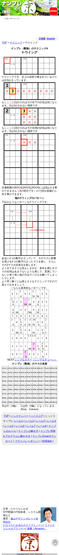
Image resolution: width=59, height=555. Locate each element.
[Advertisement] (29, 28)
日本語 (42, 38)
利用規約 (47, 441)
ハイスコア (37, 416)
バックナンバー (19, 416)
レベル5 (8, 426)
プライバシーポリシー (27, 441)
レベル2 (29, 421)
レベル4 (51, 421)
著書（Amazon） (36, 528)
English (51, 38)
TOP (4, 42)
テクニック (16, 42)
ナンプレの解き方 (28, 431)
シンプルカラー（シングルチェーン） (35, 359)
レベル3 (40, 421)
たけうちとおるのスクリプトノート (23, 525)
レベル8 (41, 426)
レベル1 (18, 421)
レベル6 (19, 426)
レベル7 (30, 426)
